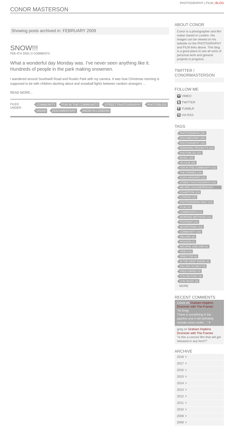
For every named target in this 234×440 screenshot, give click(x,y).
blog (219, 3)
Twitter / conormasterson (195, 72)
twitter (188, 102)
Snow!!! (24, 48)
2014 (182, 383)
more (184, 286)
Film (209, 3)
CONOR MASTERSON (39, 9)
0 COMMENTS (40, 53)
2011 (182, 403)
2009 (182, 416)
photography (192, 3)
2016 (182, 370)
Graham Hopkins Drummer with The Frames (195, 305)
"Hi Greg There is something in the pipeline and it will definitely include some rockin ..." (195, 316)
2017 (182, 363)
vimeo (187, 96)
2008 (182, 422)
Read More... (21, 92)
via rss (188, 115)
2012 (182, 396)
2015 (182, 376)
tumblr (188, 108)
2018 (182, 357)
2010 (182, 409)
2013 (182, 389)
